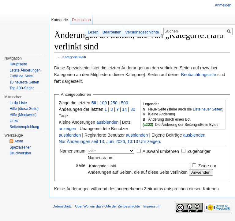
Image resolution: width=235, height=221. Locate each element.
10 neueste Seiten (24, 82)
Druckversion (20, 153)
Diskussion (81, 19)
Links (13, 120)
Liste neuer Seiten (207, 109)
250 (113, 102)
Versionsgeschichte (142, 32)
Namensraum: (73, 151)
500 (124, 102)
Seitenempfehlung (24, 127)
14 (124, 109)
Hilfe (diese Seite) (24, 109)
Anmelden (223, 5)
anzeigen (67, 128)
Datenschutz (62, 206)
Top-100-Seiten (21, 88)
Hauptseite (18, 64)
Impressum (151, 206)
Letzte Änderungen (24, 70)
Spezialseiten (20, 147)
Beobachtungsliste (198, 74)
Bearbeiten (112, 32)
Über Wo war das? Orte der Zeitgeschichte (107, 206)
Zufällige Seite (21, 76)
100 (103, 102)
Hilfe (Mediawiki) (22, 115)
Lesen (93, 32)
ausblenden (107, 122)
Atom (18, 141)
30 (132, 109)
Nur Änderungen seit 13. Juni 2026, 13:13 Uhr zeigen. (110, 141)
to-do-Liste (18, 103)
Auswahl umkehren (161, 151)
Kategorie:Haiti (74, 57)
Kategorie (59, 19)
